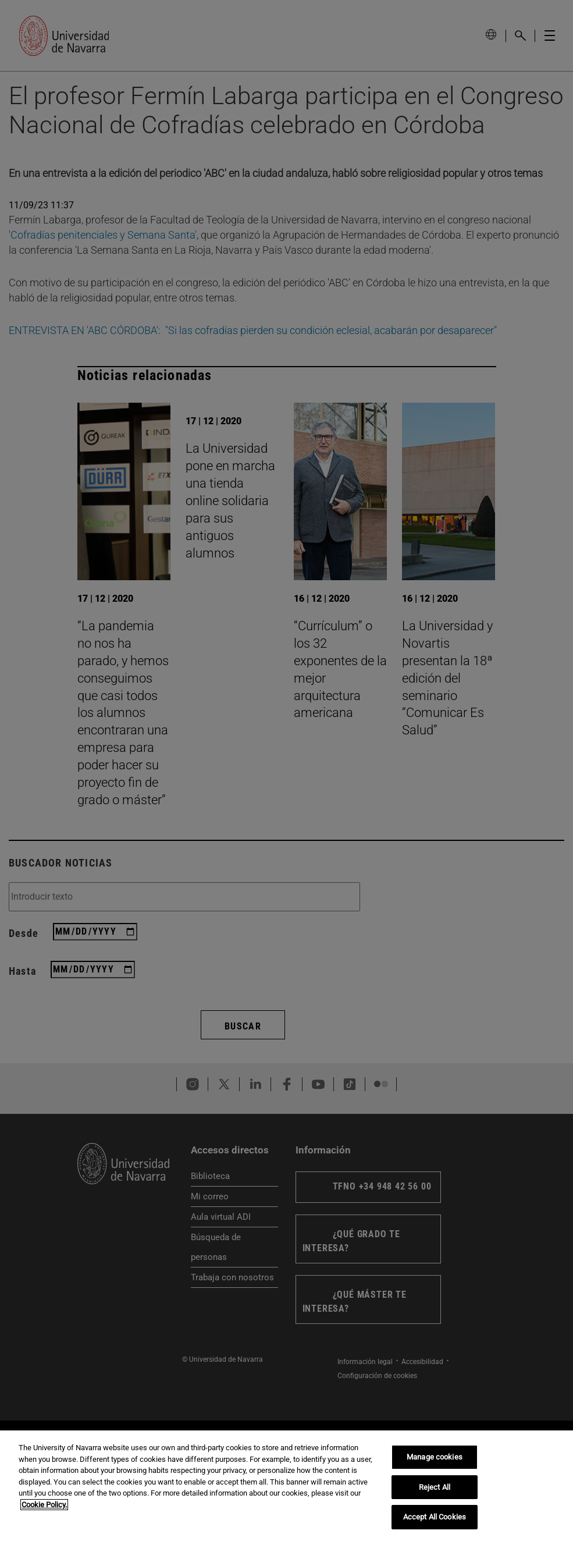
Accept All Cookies (434, 1516)
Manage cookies (434, 1457)
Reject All (434, 1487)
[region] (286, 1485)
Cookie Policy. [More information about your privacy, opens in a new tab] (44, 1504)
